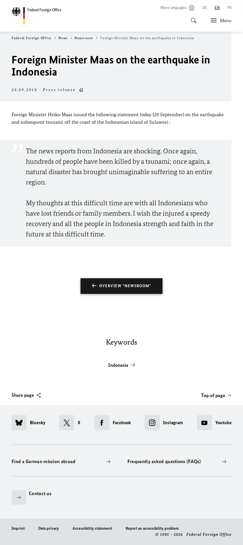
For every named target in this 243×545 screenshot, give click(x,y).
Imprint (18, 528)
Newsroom (85, 38)
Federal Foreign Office (34, 38)
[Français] (229, 8)
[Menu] (219, 20)
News (65, 38)
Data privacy (48, 528)
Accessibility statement (92, 528)
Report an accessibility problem (152, 528)
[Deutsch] (204, 8)
